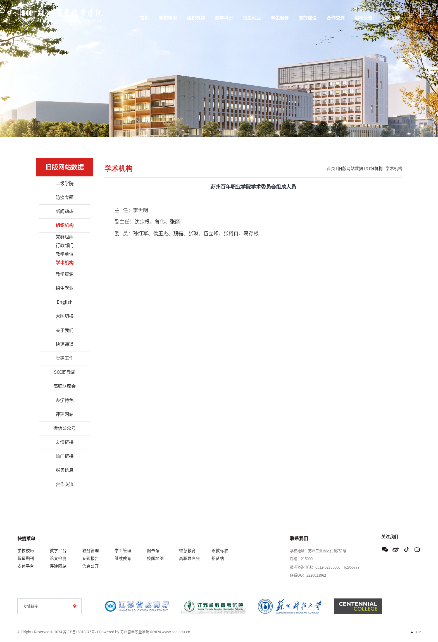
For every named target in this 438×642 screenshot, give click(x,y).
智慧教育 (187, 550)
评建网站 (58, 566)
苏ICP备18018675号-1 (80, 632)
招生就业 (252, 18)
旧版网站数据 (350, 168)
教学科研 (224, 18)
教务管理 (90, 550)
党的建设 (307, 18)
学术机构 (393, 168)
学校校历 (25, 550)
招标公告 (363, 18)
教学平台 (58, 550)
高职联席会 (189, 558)
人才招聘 (391, 18)
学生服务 (280, 18)
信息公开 (90, 566)
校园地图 (155, 558)
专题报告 (90, 558)
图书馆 (153, 550)
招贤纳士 (219, 558)
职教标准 (219, 550)
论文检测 (58, 558)
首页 (144, 18)
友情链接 (30, 606)
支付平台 (25, 566)
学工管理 (123, 550)
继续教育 (123, 558)
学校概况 (168, 18)
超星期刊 (25, 558)
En (380, 9)
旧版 (395, 9)
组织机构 (196, 18)
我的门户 (361, 9)
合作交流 (335, 18)
